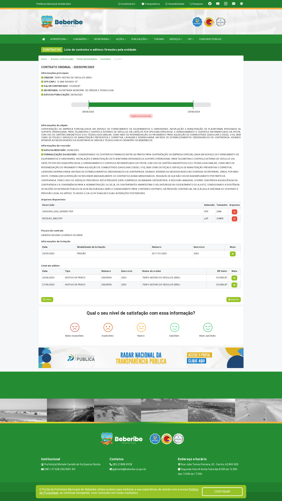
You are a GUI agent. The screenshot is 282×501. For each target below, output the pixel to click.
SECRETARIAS (102, 39)
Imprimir (233, 299)
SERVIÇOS (175, 39)
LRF (191, 39)
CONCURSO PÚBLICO (210, 39)
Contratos (105, 59)
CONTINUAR (222, 491)
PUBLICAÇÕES (140, 39)
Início (44, 59)
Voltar (47, 299)
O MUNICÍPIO (81, 39)
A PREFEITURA (59, 39)
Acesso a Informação (62, 59)
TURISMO (159, 39)
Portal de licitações (87, 59)
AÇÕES (121, 39)
